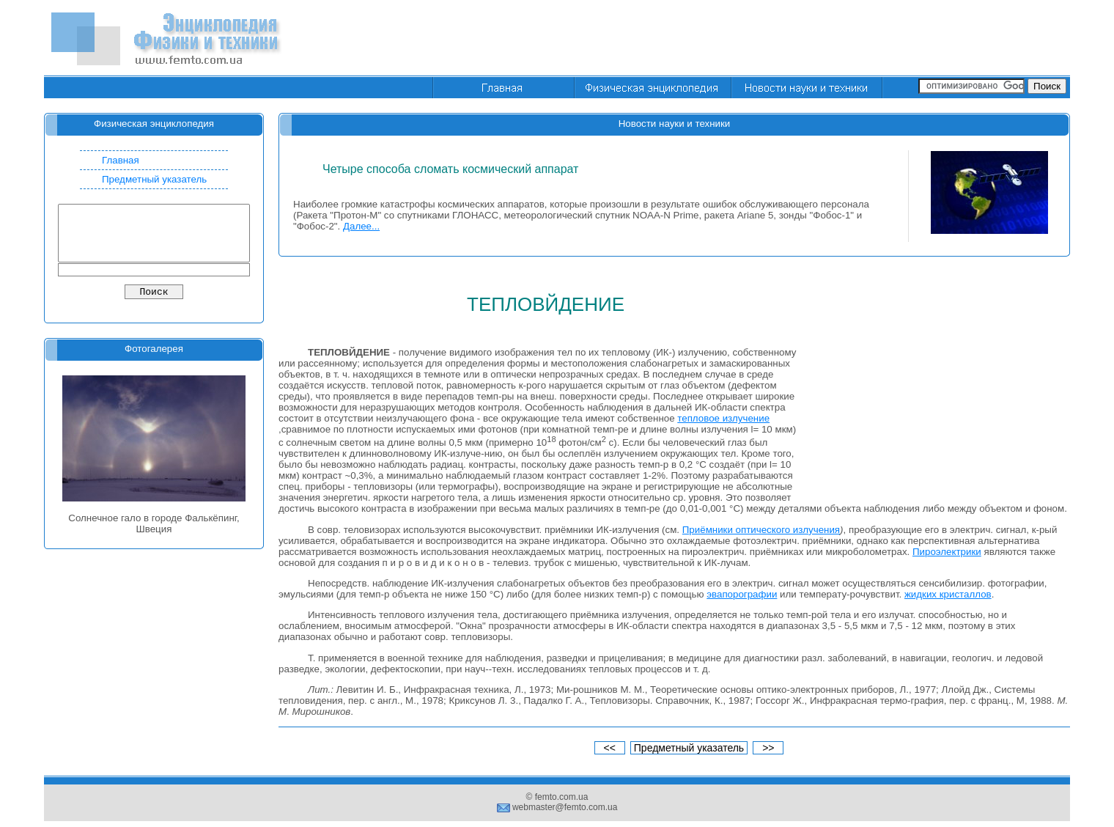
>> (768, 748)
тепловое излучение (723, 418)
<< (609, 748)
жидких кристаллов (948, 594)
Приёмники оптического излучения (761, 529)
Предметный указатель (154, 179)
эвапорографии (742, 594)
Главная (120, 160)
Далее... (361, 226)
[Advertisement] (803, 39)
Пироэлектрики (946, 551)
